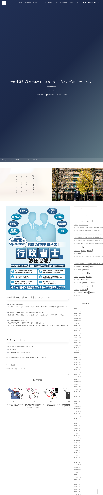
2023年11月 (76, 379)
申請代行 (86, 266)
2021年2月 (76, 459)
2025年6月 (76, 333)
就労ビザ (77, 260)
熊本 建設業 (78, 247)
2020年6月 (76, 479)
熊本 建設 (92, 273)
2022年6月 (76, 420)
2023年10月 (76, 381)
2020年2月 (76, 489)
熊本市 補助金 (85, 279)
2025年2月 (76, 342)
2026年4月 (76, 308)
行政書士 (77, 221)
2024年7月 (76, 359)
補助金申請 (78, 286)
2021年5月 (76, 452)
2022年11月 (76, 408)
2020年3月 (76, 486)
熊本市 (83, 221)
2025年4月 (76, 337)
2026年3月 (76, 310)
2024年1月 (76, 374)
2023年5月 (76, 394)
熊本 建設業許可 (87, 247)
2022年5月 (76, 423)
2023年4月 (76, 396)
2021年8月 (76, 445)
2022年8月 (76, 416)
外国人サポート (84, 224)
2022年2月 (76, 430)
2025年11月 (76, 320)
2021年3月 (76, 457)
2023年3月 (76, 398)
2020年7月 (76, 477)
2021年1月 (76, 462)
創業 (84, 286)
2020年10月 (76, 469)
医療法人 (86, 282)
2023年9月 (76, 384)
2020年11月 (76, 467)
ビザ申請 (77, 279)
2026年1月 (76, 315)
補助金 (77, 289)
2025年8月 (76, 328)
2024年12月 (76, 347)
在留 (77, 276)
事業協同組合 (84, 289)
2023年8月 (76, 386)
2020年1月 (76, 491)
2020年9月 (76, 472)
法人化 (83, 250)
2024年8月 (76, 357)
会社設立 (90, 221)
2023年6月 (76, 391)
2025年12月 (76, 318)
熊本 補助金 (78, 269)
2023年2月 (76, 401)
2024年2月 (76, 372)
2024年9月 (76, 354)
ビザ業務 (82, 276)
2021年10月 (76, 440)
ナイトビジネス (79, 292)
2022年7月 (76, 418)
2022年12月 (76, 406)
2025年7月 (76, 330)
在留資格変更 (78, 253)
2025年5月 (76, 335)
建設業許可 (93, 282)
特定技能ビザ (78, 266)
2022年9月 (76, 413)
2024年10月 (76, 352)
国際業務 (93, 266)
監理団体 (89, 276)
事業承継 (93, 292)
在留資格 (90, 250)
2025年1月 (76, 345)
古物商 (86, 292)
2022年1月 (76, 433)
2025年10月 (76, 323)
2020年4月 (76, 484)
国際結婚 (85, 273)
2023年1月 (76, 403)
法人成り (90, 286)
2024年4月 (76, 367)
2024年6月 (76, 362)
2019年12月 (76, 494)
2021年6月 (76, 450)
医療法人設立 (78, 282)
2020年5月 (76, 481)
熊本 (77, 224)
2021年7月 (76, 447)
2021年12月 (76, 435)
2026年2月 (76, 313)
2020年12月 (76, 464)
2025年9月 (76, 325)
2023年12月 (76, 376)
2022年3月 (76, 428)
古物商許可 (78, 295)
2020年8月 (76, 474)
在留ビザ (77, 250)
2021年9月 (76, 442)
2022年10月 (76, 411)
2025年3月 (76, 340)
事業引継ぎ (78, 273)
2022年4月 (76, 425)
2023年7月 (76, 389)
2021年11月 (76, 437)
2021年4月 (76, 455)
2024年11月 (76, 350)
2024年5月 (76, 364)
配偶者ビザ (86, 269)
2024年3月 (76, 369)
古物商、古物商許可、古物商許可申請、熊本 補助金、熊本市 (88, 230)
